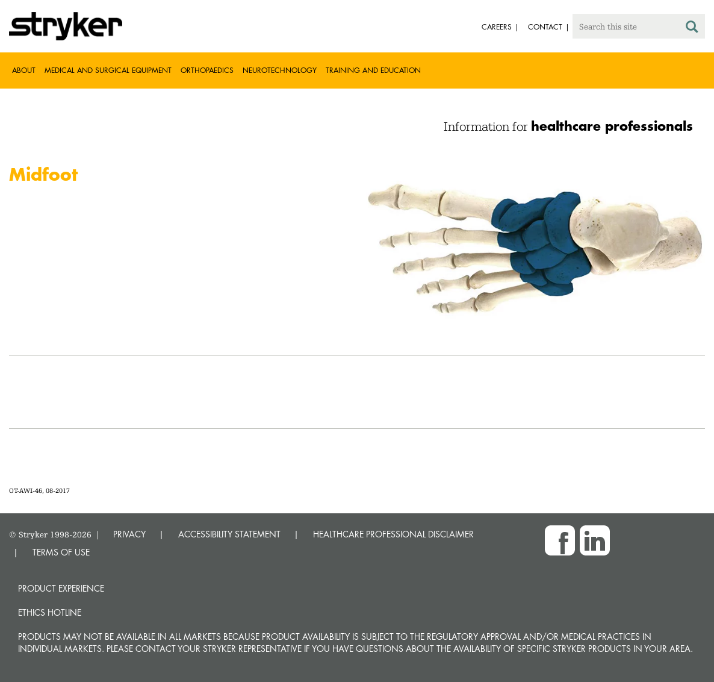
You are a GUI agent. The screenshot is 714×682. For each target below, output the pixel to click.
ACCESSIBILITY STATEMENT (229, 534)
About (24, 70)
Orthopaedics (207, 70)
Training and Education (373, 70)
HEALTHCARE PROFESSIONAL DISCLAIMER (393, 534)
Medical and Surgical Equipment (108, 70)
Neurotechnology (280, 70)
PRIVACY (129, 534)
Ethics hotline (49, 612)
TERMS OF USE (61, 552)
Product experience (61, 588)
